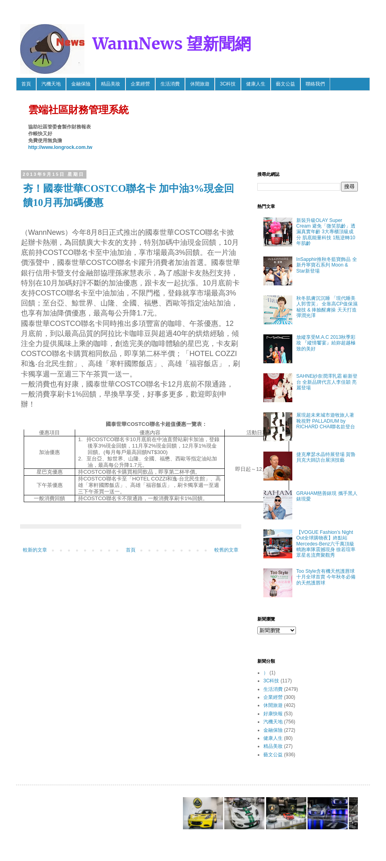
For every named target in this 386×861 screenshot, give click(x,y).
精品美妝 (110, 84)
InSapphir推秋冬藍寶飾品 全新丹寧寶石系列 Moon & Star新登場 (326, 265)
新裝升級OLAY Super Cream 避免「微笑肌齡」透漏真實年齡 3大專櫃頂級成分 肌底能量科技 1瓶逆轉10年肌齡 (325, 232)
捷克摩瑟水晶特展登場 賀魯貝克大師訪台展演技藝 (325, 457)
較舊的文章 (226, 550)
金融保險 (80, 84)
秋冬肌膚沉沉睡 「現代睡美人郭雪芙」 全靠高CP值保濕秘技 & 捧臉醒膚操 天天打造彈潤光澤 (326, 306)
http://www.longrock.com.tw (60, 147)
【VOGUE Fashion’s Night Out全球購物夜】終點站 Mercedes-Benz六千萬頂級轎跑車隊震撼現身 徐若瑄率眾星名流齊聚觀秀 (325, 543)
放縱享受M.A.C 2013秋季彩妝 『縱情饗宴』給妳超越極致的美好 (325, 343)
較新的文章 (35, 550)
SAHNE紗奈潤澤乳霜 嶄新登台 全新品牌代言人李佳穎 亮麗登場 (327, 382)
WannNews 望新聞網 (171, 44)
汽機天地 (51, 84)
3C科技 (228, 84)
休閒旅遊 (199, 84)
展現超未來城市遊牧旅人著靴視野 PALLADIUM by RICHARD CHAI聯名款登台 (325, 420)
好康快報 (273, 713)
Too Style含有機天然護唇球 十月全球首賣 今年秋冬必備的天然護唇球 (325, 577)
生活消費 (170, 84)
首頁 (26, 84)
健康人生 (255, 84)
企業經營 (140, 84)
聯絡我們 (315, 84)
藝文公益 (285, 84)
